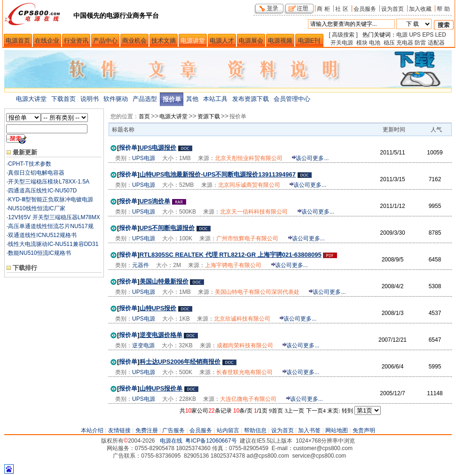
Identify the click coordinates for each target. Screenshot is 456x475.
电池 (374, 42)
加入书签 (309, 430)
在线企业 (47, 40)
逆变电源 (143, 345)
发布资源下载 (250, 98)
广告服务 (173, 430)
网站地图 (336, 430)
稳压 (389, 42)
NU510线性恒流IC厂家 (36, 208)
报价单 (172, 99)
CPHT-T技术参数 (29, 164)
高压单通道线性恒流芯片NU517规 (50, 226)
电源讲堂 (193, 40)
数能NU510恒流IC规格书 (39, 253)
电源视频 (280, 40)
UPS (415, 34)
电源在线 (171, 440)
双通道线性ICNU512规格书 (42, 235)
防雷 (420, 42)
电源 (402, 34)
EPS (427, 34)
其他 (192, 98)
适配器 (436, 42)
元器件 (140, 265)
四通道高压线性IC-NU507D (42, 190)
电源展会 (251, 40)
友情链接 (119, 430)
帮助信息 (255, 430)
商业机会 (134, 40)
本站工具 (215, 98)
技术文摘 (163, 40)
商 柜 (323, 9)
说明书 (89, 98)
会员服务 (365, 9)
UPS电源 (143, 158)
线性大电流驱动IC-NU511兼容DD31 (53, 244)
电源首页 (18, 40)
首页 (144, 116)
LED (440, 34)
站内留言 (228, 430)
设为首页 (392, 9)
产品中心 (105, 40)
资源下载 (208, 116)
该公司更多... (312, 158)
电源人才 (222, 40)
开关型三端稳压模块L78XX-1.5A (48, 181)
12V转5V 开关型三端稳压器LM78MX (54, 217)
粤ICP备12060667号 (210, 440)
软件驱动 (115, 98)
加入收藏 (420, 9)
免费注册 (146, 430)
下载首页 (63, 98)
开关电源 (341, 42)
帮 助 (443, 9)
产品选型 (145, 98)
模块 (362, 42)
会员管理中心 (292, 98)
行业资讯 (76, 40)
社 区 (341, 9)
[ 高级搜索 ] (343, 34)
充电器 (404, 42)
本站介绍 (92, 430)
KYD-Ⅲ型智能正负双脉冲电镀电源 (50, 199)
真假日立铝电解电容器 (36, 172)
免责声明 (364, 430)
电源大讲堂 (31, 98)
